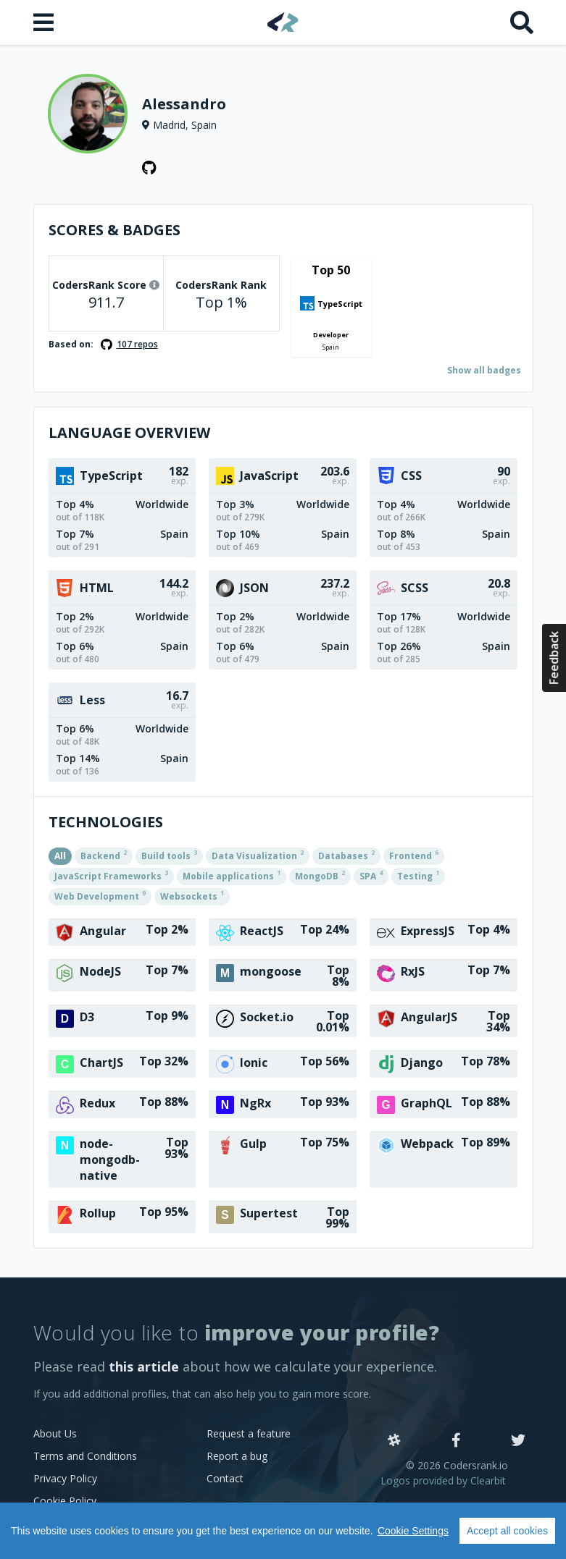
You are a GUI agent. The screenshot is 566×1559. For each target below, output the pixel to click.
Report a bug (237, 1456)
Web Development (100, 895)
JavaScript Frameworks (111, 875)
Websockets (192, 895)
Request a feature (249, 1433)
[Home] (283, 22)
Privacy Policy (65, 1478)
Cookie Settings (413, 1531)
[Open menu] (45, 22)
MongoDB (320, 875)
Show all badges (484, 370)
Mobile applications (231, 875)
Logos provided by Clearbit (443, 1480)
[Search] (521, 22)
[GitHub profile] (149, 168)
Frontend (413, 855)
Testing (418, 875)
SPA (371, 875)
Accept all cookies (507, 1531)
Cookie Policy (64, 1501)
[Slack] (394, 1441)
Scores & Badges (114, 230)
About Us (55, 1433)
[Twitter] (518, 1441)
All (60, 856)
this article (144, 1366)
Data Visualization (258, 855)
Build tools (169, 855)
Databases (346, 855)
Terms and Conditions (85, 1456)
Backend (103, 855)
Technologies (106, 822)
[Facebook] (456, 1441)
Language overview (129, 432)
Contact (225, 1478)
